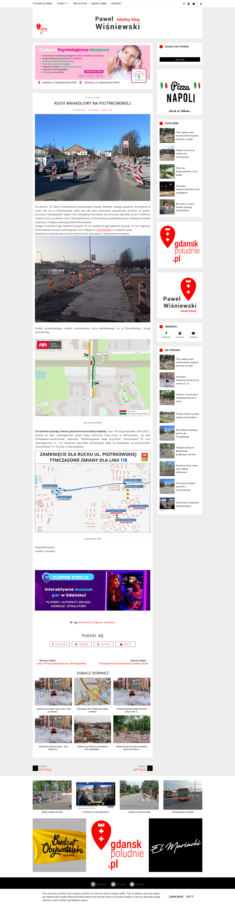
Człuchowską (103, 236)
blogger (180, 341)
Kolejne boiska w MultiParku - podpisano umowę (186, 457)
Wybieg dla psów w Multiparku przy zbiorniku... (92, 754)
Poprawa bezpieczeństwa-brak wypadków (188, 195)
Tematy (61, 3)
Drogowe (93, 116)
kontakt (193, 341)
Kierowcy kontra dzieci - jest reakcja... (53, 754)
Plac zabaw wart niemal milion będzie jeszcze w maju (187, 142)
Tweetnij (83, 651)
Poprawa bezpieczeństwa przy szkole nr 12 (187, 386)
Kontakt (117, 3)
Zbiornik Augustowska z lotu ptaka (187, 178)
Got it (189, 896)
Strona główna (42, 3)
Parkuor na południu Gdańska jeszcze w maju (187, 404)
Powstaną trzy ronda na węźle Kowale (93, 716)
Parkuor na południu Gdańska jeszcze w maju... (131, 754)
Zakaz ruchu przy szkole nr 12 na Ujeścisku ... (53, 716)
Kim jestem (80, 3)
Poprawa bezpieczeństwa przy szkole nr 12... (131, 716)
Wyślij (127, 651)
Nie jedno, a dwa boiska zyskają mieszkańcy (185, 213)
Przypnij (105, 651)
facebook (166, 341)
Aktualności (79, 116)
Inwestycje (106, 116)
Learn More (176, 896)
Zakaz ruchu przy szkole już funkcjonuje (185, 160)
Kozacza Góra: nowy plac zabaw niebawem (187, 475)
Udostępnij (61, 651)
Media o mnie (99, 3)
